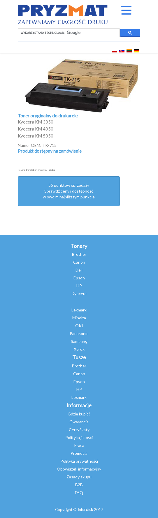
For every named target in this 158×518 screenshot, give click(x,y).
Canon (79, 262)
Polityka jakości (79, 437)
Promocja (79, 453)
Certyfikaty (79, 429)
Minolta (79, 317)
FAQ (79, 492)
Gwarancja (79, 421)
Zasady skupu (79, 476)
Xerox (79, 349)
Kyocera (79, 293)
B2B (79, 484)
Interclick (85, 509)
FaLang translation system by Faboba (36, 169)
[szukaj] (68, 33)
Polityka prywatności (79, 461)
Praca (79, 445)
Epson (79, 277)
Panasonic (79, 333)
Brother (79, 254)
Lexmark (79, 309)
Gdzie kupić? (79, 413)
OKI (79, 325)
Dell (79, 269)
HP (79, 285)
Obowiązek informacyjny (79, 468)
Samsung (79, 341)
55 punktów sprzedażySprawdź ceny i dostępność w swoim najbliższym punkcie (69, 191)
